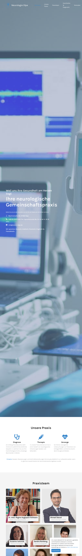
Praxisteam (55, 5)
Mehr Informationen (72, 547)
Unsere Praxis (46, 5)
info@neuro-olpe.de (15, 225)
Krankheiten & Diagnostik (66, 5)
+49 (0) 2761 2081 (14, 219)
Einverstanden (56, 550)
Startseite (38, 5)
